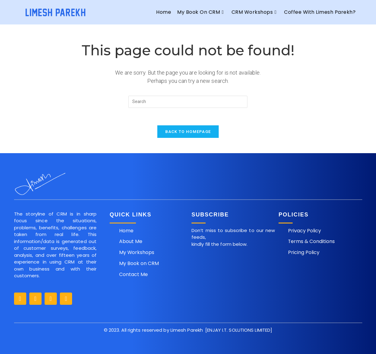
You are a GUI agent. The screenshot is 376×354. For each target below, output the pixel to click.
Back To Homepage (188, 132)
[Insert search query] (187, 102)
